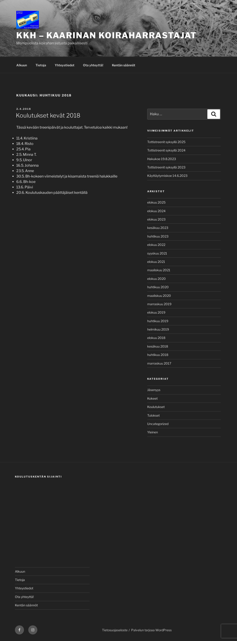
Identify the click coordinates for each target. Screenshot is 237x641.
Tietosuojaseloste (115, 630)
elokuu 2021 (156, 262)
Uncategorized (157, 424)
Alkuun (21, 65)
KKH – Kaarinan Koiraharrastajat (106, 35)
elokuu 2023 (156, 219)
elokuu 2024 (156, 211)
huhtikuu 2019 (157, 321)
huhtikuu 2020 (158, 287)
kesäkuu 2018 (157, 346)
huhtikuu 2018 (157, 355)
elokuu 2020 (156, 279)
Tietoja (41, 65)
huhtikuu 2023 (157, 236)
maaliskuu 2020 (159, 296)
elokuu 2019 (156, 312)
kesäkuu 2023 (157, 228)
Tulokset (153, 415)
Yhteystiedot (64, 65)
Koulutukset (156, 407)
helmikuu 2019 (158, 329)
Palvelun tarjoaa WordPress (151, 630)
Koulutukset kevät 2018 (48, 115)
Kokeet (152, 398)
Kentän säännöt (123, 65)
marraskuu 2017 (159, 363)
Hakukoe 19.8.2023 (161, 159)
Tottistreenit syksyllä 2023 (166, 167)
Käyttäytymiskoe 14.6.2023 (167, 176)
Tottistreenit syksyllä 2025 (166, 142)
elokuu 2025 (156, 202)
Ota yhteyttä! (93, 65)
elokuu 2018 (156, 338)
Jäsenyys (153, 390)
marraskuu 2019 (159, 304)
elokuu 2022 (156, 245)
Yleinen (152, 432)
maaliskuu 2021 (158, 270)
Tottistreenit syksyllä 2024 (166, 150)
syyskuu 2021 (157, 253)
